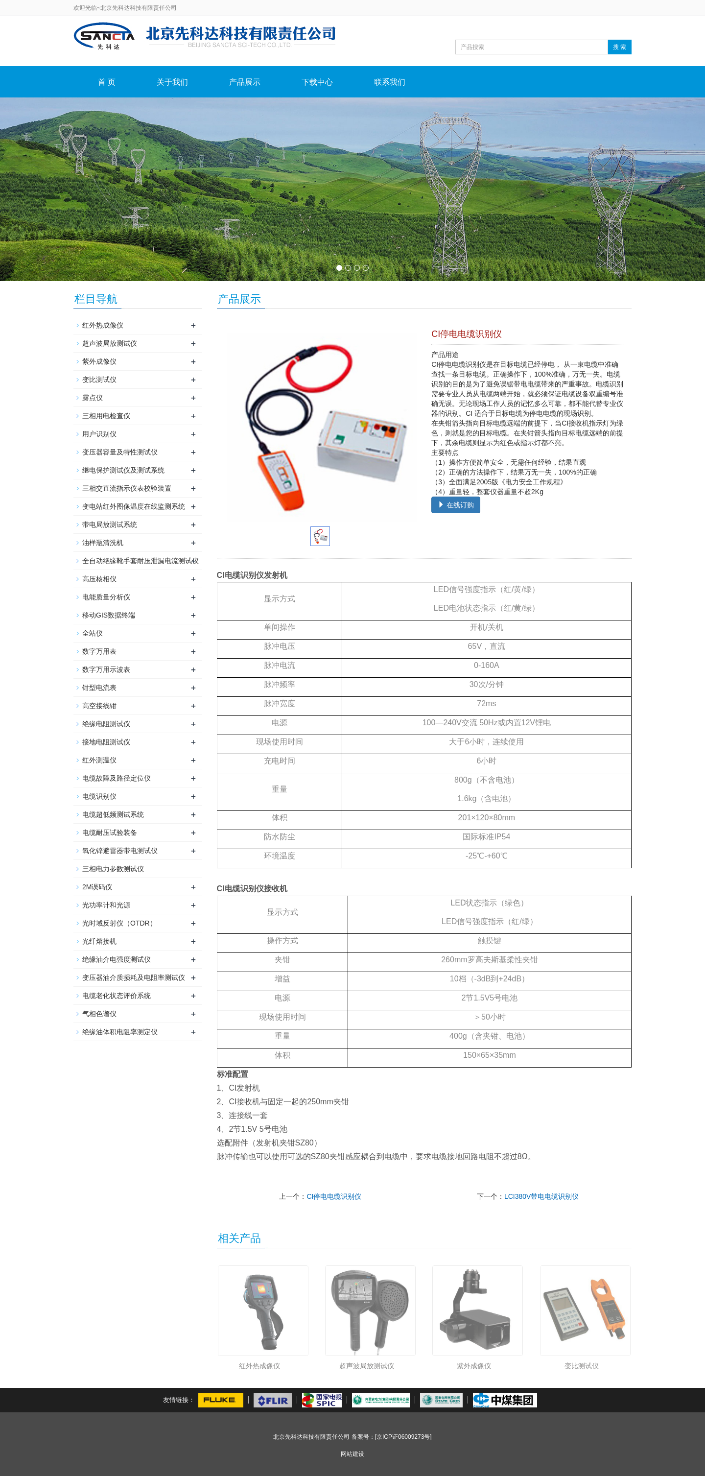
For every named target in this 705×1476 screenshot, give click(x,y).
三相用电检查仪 (106, 416)
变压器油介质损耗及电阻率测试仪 (133, 977)
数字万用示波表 (106, 669)
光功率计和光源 (106, 905)
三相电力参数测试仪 (113, 869)
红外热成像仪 (259, 1366)
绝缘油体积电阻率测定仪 (120, 1032)
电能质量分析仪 (106, 597)
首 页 (107, 82)
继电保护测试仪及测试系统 (123, 470)
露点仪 (92, 398)
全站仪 (92, 633)
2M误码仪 (97, 887)
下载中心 (317, 82)
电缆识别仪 (99, 796)
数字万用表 (99, 651)
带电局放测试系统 (109, 524)
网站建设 (352, 1454)
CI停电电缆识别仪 (333, 1196)
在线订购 (456, 505)
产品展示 (244, 82)
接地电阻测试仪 (106, 742)
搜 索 (619, 47)
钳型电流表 (99, 687)
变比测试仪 (581, 1366)
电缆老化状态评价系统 (116, 996)
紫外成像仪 (474, 1366)
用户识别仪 (99, 434)
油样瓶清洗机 (102, 543)
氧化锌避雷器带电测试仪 (120, 851)
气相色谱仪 (99, 1014)
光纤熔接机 (99, 941)
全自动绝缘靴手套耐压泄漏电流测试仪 (140, 561)
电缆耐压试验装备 (109, 832)
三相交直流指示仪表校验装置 (126, 488)
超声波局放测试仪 (366, 1366)
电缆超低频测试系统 (113, 814)
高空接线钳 (99, 706)
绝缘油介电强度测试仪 (116, 959)
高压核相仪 (99, 579)
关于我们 (172, 82)
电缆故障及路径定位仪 (116, 778)
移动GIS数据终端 (108, 615)
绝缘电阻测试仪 (106, 724)
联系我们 (389, 82)
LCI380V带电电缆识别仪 (541, 1196)
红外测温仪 (99, 760)
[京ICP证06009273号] (403, 1436)
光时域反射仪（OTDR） (119, 923)
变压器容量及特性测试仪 (120, 452)
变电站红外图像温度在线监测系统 (133, 506)
